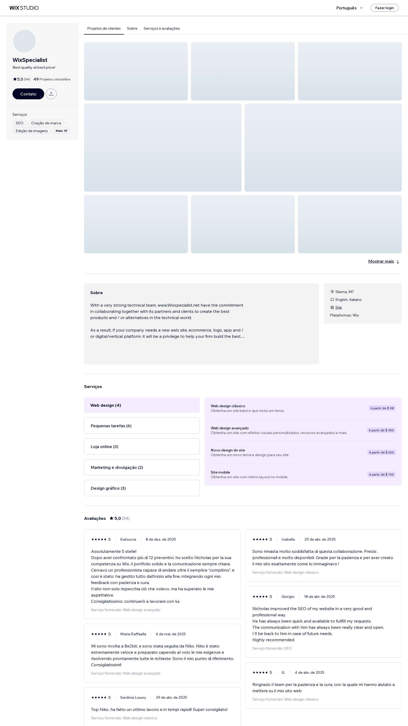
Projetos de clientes (104, 28)
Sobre (132, 28)
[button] (136, 71)
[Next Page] (276, 712)
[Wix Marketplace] (24, 8)
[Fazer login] (385, 8)
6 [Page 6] (266, 711)
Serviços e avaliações (162, 28)
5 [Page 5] (257, 711)
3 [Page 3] (238, 711)
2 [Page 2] (229, 711)
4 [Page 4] (247, 711)
